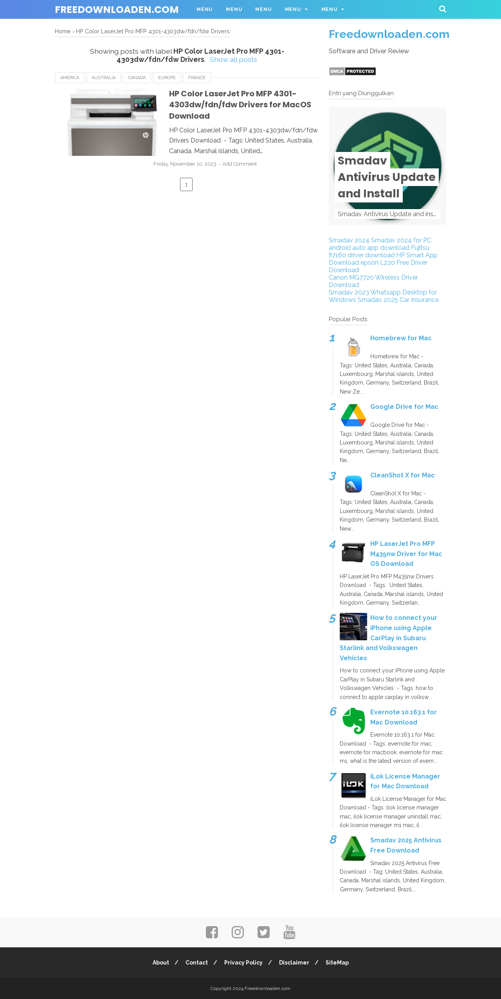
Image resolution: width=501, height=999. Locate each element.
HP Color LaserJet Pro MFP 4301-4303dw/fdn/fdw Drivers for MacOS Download (233, 104)
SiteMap (338, 962)
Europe (167, 77)
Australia (103, 77)
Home (63, 31)
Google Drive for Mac (404, 406)
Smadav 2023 (349, 292)
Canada (137, 77)
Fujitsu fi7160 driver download (379, 251)
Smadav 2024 (349, 240)
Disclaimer (294, 962)
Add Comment (248, 164)
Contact (196, 962)
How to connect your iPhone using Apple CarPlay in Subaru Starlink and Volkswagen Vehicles (388, 637)
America (69, 77)
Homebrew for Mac (401, 338)
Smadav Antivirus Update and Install (387, 177)
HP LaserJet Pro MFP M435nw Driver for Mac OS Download (406, 553)
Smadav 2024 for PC (401, 240)
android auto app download (369, 247)
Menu (204, 9)
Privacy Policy (243, 962)
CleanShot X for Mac (402, 475)
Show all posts (233, 59)
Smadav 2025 (378, 299)
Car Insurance (419, 299)
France (196, 77)
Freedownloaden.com (117, 9)
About (160, 962)
